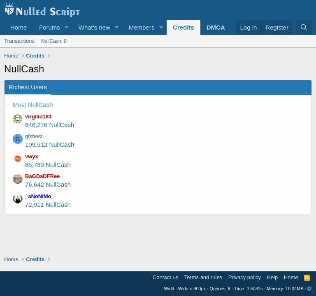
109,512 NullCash (49, 144)
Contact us (165, 277)
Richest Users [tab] (28, 86)
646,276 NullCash (49, 124)
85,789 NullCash (48, 164)
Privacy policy (244, 277)
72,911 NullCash (48, 204)
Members (142, 27)
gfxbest (33, 136)
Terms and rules (203, 277)
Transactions (19, 41)
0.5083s (255, 288)
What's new (94, 27)
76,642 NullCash (48, 184)
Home (18, 27)
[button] (66, 27)
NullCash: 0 (54, 41)
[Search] (304, 27)
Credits (183, 27)
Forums (49, 27)
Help (272, 277)
